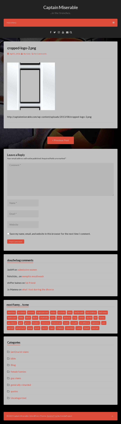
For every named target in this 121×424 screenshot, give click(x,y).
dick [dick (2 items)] (59, 317)
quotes (14, 391)
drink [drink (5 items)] (81, 317)
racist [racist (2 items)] (44, 328)
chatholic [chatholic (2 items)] (44, 317)
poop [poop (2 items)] (30, 328)
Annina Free (52, 416)
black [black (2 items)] (35, 317)
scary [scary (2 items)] (78, 328)
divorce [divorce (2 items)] (67, 317)
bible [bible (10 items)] (21, 317)
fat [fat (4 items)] (95, 317)
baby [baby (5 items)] (70, 312)
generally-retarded (21, 384)
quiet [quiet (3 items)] (37, 328)
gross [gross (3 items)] (27, 323)
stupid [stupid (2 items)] (86, 328)
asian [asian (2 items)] (53, 312)
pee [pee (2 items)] (103, 323)
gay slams (16, 378)
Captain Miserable (60, 7)
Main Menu (60, 22)
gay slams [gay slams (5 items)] (12, 323)
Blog (13, 365)
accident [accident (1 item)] (21, 312)
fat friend (30, 282)
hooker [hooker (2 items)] (36, 323)
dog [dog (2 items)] (74, 317)
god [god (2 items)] (20, 323)
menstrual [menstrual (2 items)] (56, 323)
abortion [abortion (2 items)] (11, 312)
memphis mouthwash (33, 276)
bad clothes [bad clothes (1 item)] (91, 312)
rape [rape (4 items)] (52, 328)
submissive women (27, 269)
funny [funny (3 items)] (102, 317)
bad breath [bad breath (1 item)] (79, 312)
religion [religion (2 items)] (60, 328)
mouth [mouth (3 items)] (74, 323)
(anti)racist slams (20, 351)
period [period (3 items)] (10, 328)
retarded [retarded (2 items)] (70, 328)
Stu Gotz (27, 54)
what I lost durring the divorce (38, 289)
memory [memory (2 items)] (45, 323)
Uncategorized (18, 398)
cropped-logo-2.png (21, 48)
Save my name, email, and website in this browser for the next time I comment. (50, 233)
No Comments (40, 54)
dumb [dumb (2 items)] (89, 317)
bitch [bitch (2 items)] (28, 317)
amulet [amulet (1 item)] (31, 312)
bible (13, 358)
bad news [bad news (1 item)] (103, 312)
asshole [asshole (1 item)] (61, 312)
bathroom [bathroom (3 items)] (12, 317)
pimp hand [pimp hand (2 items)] (20, 328)
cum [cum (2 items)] (53, 317)
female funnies (18, 371)
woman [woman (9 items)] (95, 328)
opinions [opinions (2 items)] (95, 323)
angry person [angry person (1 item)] (42, 312)
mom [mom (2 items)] (66, 323)
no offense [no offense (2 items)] (84, 323)
